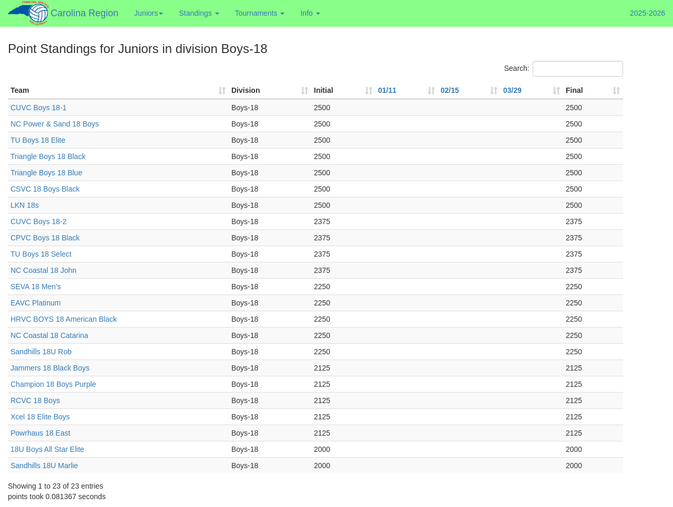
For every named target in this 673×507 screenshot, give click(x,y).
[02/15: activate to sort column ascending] (469, 90)
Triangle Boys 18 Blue (46, 172)
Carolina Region (84, 13)
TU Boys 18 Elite (38, 140)
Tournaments (260, 13)
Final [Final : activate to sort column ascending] (574, 90)
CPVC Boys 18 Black (45, 238)
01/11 (387, 90)
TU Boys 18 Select (41, 254)
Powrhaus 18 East (40, 433)
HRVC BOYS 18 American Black (64, 319)
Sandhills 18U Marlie (44, 465)
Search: (563, 69)
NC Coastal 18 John (43, 270)
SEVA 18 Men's (36, 286)
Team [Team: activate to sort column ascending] (20, 90)
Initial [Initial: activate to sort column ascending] (323, 90)
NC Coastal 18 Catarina (49, 335)
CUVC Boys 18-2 (39, 221)
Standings (199, 13)
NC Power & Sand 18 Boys (55, 124)
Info (310, 13)
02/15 (450, 90)
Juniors (148, 13)
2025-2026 (647, 13)
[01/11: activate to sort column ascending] (406, 90)
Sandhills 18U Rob (41, 351)
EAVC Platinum (35, 303)
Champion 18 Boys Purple (53, 384)
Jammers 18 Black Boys (50, 368)
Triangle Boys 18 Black (48, 156)
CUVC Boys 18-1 (39, 107)
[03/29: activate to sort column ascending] (532, 90)
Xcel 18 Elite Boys (40, 417)
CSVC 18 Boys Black (45, 189)
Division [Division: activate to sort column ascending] (245, 90)
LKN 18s (25, 205)
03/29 (512, 90)
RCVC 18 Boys (35, 400)
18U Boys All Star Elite (47, 449)
